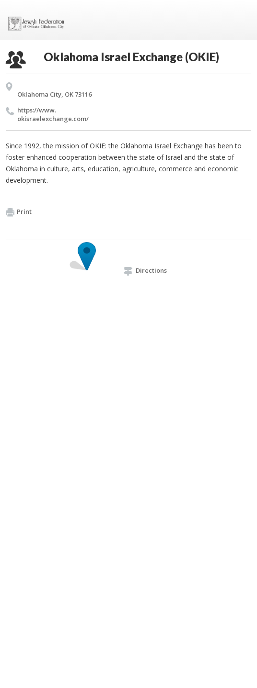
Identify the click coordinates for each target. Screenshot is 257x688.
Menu (240, 20)
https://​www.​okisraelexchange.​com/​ (53, 114)
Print (19, 212)
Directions (145, 270)
